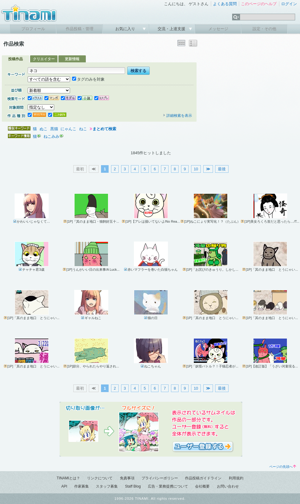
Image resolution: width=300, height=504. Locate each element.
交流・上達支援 (172, 28)
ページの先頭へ (282, 466)
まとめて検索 (104, 129)
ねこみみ (51, 136)
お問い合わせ (228, 486)
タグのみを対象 (88, 79)
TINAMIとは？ (68, 478)
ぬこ (43, 129)
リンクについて (100, 478)
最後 (222, 169)
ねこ (83, 129)
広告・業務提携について (168, 486)
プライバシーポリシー (159, 478)
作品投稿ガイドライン (203, 478)
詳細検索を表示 (177, 115)
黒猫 (54, 129)
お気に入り (125, 28)
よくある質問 (225, 4)
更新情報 (72, 59)
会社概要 (202, 486)
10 (196, 169)
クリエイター (44, 59)
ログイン (289, 4)
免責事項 (127, 478)
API (64, 486)
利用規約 (236, 478)
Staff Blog (133, 486)
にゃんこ (68, 129)
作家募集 (81, 486)
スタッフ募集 (107, 486)
